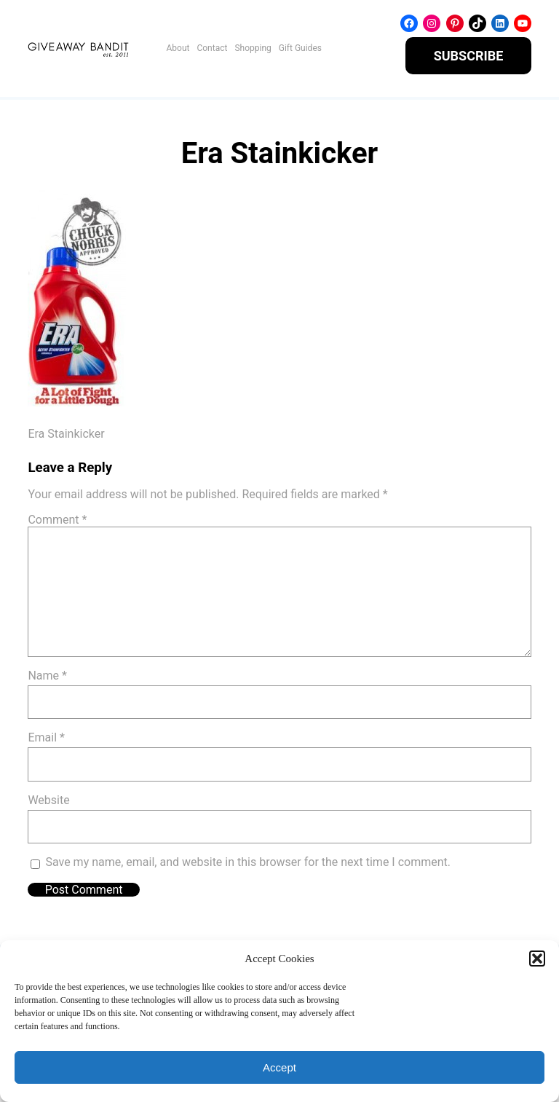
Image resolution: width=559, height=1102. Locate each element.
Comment (57, 520)
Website (48, 800)
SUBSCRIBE (469, 55)
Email (46, 737)
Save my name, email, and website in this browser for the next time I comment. (248, 862)
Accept (279, 1067)
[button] (537, 958)
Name (47, 675)
